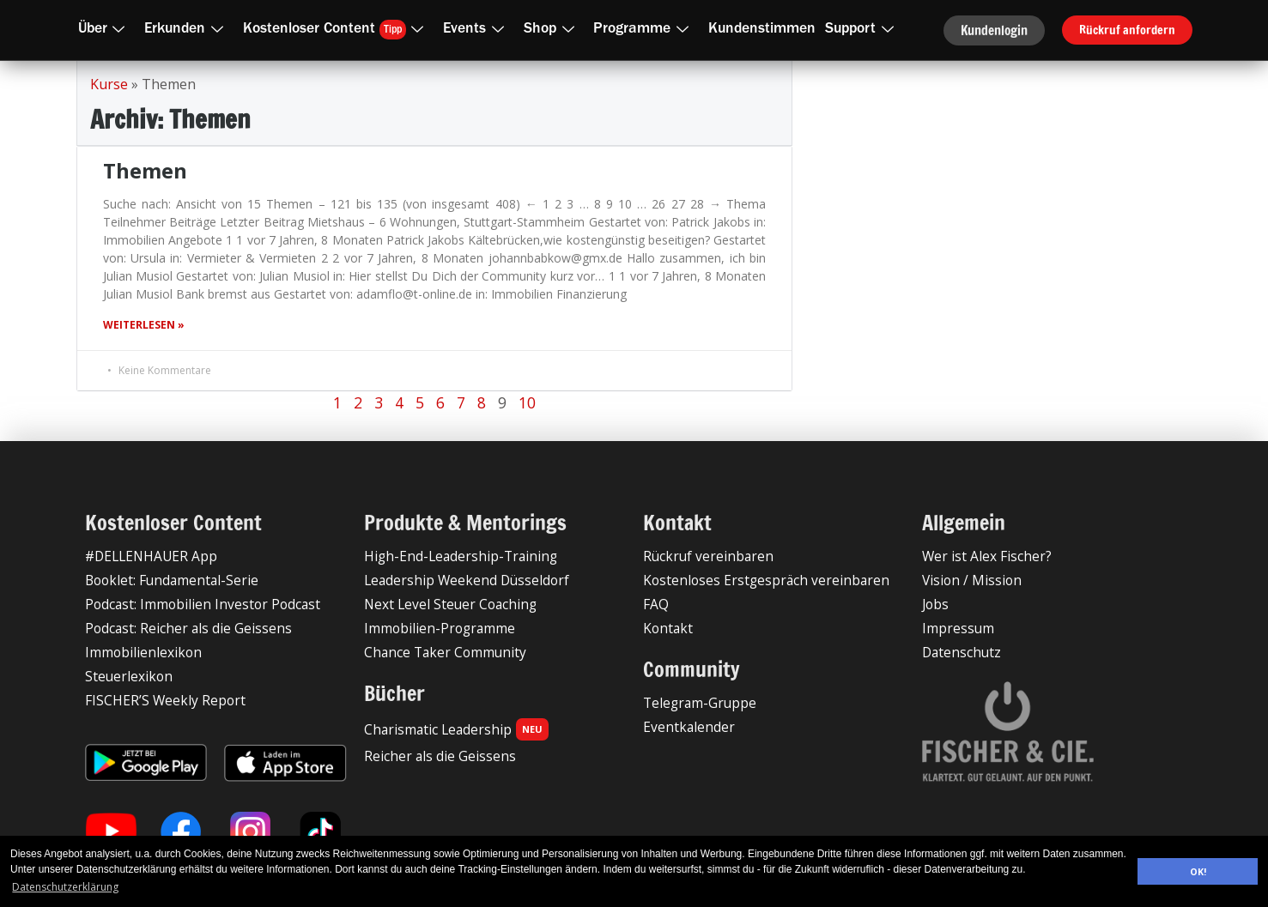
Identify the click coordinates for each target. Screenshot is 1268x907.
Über (105, 29)
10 (527, 402)
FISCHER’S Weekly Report (155, 700)
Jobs (934, 604)
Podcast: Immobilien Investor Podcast (190, 604)
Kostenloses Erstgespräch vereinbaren (750, 579)
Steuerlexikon (122, 676)
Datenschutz (957, 652)
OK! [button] (1198, 871)
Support (863, 29)
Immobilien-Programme (431, 628)
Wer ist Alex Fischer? (979, 555)
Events (477, 29)
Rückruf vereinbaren (698, 555)
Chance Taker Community (436, 652)
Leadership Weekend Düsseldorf (454, 579)
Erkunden (187, 29)
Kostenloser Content (337, 29)
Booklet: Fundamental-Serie (162, 579)
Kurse (109, 84)
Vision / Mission (965, 579)
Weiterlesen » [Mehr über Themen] (144, 324)
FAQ (655, 604)
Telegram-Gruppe (692, 702)
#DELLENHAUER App (144, 555)
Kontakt (665, 628)
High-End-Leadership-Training (447, 555)
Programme (644, 29)
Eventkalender (682, 726)
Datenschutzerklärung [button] (65, 887)
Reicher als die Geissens (430, 755)
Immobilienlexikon (135, 652)
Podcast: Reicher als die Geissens (177, 628)
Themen (145, 170)
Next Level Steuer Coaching (441, 604)
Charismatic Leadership (447, 729)
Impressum (953, 628)
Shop (552, 29)
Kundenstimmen (762, 29)
